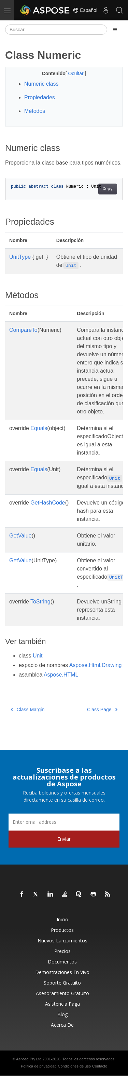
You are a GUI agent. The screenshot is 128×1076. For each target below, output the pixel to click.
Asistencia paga (62, 1004)
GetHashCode (47, 503)
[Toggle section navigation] (115, 29)
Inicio (62, 919)
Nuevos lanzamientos (62, 940)
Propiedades (39, 97)
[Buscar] (56, 29)
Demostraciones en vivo (62, 972)
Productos (62, 930)
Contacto (99, 1066)
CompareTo (23, 330)
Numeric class (41, 84)
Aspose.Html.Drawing (95, 665)
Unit (37, 656)
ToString (40, 601)
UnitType (20, 257)
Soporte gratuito (62, 982)
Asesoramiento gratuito (62, 993)
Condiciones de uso (74, 1066)
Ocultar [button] (76, 73)
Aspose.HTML (61, 675)
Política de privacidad (39, 1066)
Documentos (62, 961)
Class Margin (27, 709)
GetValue (20, 536)
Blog (62, 1014)
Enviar (64, 839)
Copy (108, 189)
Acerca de (62, 1025)
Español (85, 10)
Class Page (102, 709)
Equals (38, 428)
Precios (62, 951)
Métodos (34, 111)
